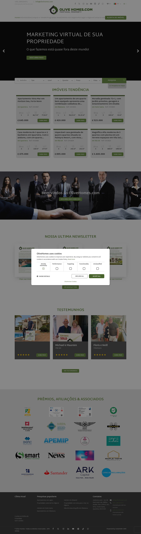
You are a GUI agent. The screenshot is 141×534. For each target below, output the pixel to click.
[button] (43, 276)
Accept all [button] (96, 276)
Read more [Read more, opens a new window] (71, 259)
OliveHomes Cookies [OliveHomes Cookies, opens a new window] (70, 281)
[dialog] (70, 267)
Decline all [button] (78, 276)
